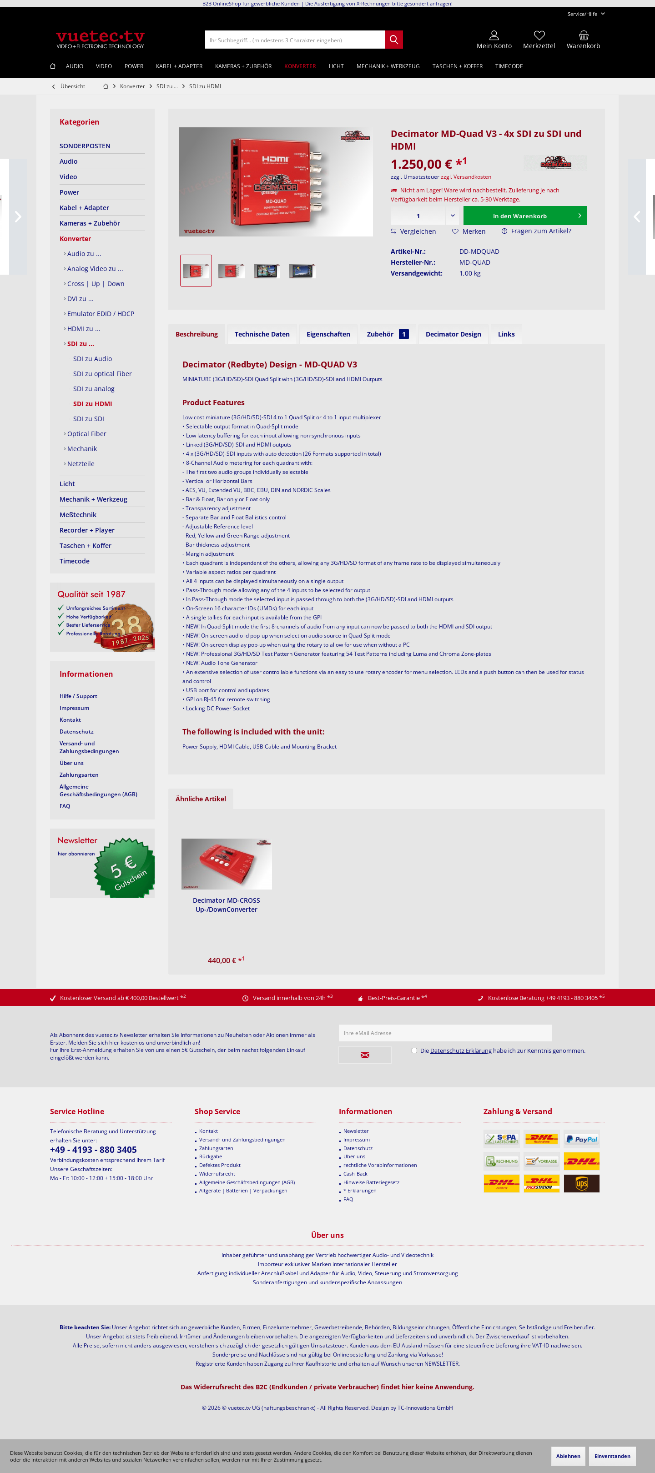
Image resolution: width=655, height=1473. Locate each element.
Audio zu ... (83, 253)
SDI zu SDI (87, 418)
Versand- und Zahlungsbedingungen (89, 747)
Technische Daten (262, 334)
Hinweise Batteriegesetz (371, 1182)
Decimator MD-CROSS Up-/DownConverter (226, 905)
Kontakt (70, 720)
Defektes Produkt (220, 1164)
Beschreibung (197, 334)
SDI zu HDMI (91, 403)
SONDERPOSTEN (85, 145)
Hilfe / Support (78, 696)
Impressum (74, 708)
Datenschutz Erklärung (461, 1050)
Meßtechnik (78, 514)
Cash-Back (355, 1173)
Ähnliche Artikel (201, 798)
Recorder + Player (87, 530)
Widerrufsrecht (217, 1173)
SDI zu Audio (91, 358)
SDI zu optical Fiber (101, 373)
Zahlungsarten (79, 775)
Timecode (75, 561)
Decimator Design (453, 334)
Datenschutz (77, 731)
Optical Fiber (86, 433)
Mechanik (81, 448)
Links (506, 334)
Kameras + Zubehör (90, 223)
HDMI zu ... (83, 328)
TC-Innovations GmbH (425, 1408)
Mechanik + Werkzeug (93, 499)
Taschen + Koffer (85, 545)
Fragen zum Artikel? (536, 230)
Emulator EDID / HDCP (100, 313)
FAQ (65, 806)
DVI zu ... (80, 298)
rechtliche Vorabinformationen (380, 1164)
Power (69, 192)
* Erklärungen (360, 1190)
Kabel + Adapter (84, 207)
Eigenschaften (328, 334)
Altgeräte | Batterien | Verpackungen (243, 1190)
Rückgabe (210, 1156)
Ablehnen (568, 1456)
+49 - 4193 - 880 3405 (93, 1150)
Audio (69, 161)
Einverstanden (612, 1456)
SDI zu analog (93, 388)
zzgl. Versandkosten (466, 177)
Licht (67, 483)
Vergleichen (413, 231)
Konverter (75, 238)
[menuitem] (583, 14)
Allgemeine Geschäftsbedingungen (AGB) (98, 790)
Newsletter (356, 1130)
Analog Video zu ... (94, 268)
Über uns (72, 763)
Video (68, 176)
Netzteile (80, 463)
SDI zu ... (80, 343)
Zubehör (388, 334)
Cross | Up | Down (95, 283)
